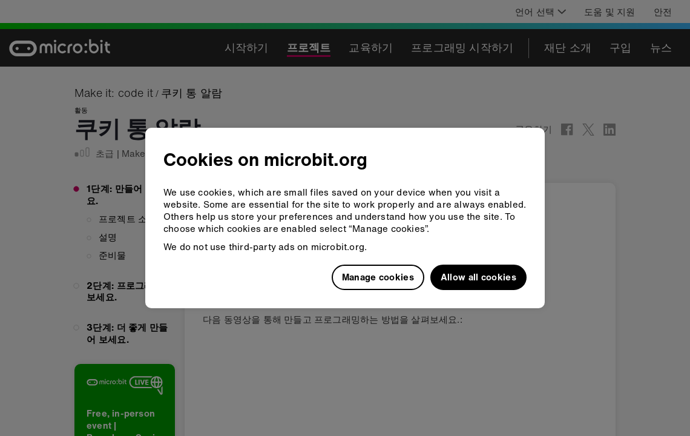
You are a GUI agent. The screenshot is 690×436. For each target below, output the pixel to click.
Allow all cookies (478, 276)
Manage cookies (378, 276)
